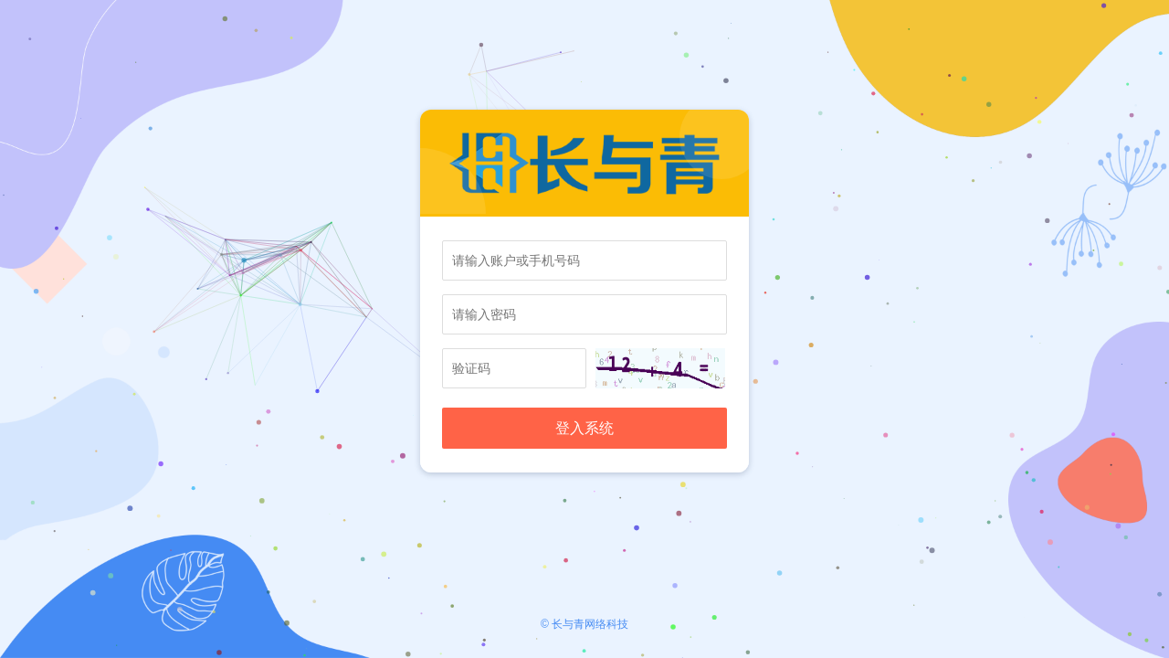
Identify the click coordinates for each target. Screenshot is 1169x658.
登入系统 (584, 428)
